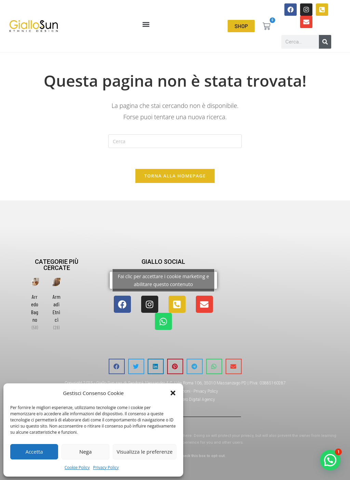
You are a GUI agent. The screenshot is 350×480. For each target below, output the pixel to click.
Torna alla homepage (175, 176)
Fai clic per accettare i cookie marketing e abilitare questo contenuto (163, 280)
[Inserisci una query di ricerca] (175, 141)
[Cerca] (325, 42)
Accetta (34, 451)
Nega (85, 451)
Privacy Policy (106, 467)
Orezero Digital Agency (195, 399)
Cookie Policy (77, 467)
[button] (173, 393)
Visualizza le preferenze (145, 451)
